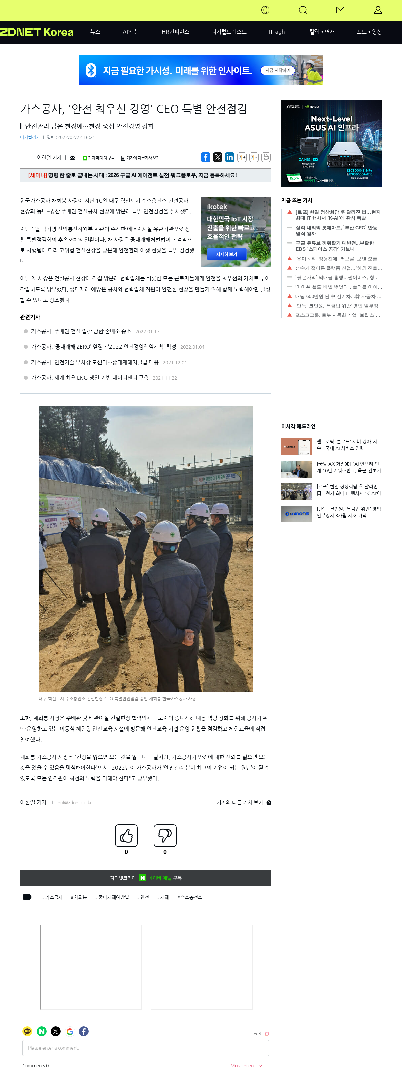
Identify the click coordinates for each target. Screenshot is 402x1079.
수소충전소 (191, 897)
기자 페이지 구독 (99, 158)
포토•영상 (369, 32)
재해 (164, 897)
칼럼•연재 (322, 32)
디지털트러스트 (229, 32)
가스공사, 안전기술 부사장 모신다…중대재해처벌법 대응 (95, 362)
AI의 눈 (131, 32)
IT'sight (278, 32)
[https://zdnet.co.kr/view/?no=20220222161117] (205, 157)
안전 (144, 897)
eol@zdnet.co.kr (75, 802)
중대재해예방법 (113, 897)
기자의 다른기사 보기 (140, 158)
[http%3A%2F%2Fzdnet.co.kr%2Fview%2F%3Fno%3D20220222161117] (229, 157)
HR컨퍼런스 (175, 32)
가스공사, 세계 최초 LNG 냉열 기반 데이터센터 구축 (90, 377)
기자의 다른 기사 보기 (244, 802)
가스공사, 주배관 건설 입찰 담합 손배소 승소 (81, 331)
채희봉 (80, 897)
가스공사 (54, 897)
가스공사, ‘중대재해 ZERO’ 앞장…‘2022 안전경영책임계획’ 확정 (103, 347)
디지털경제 (30, 137)
